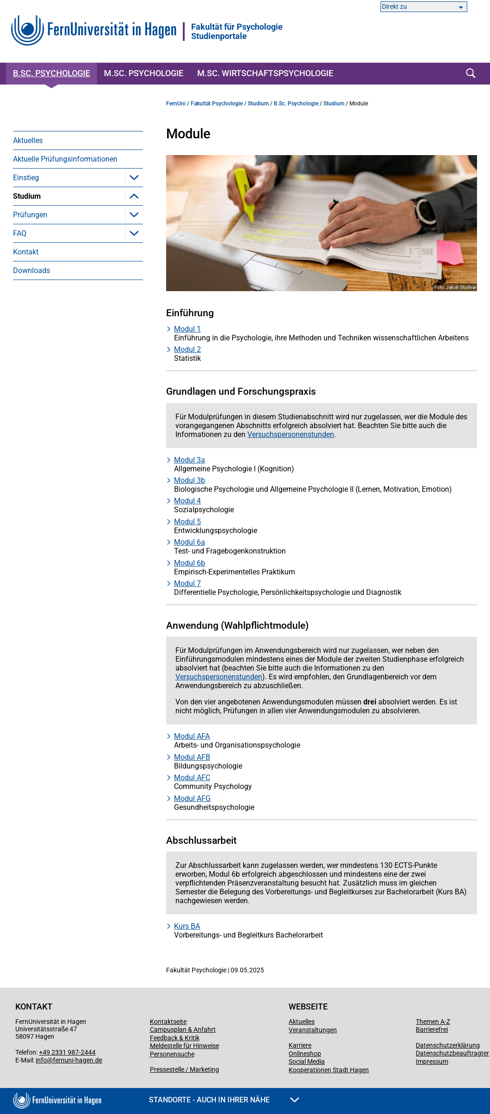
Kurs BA (187, 926)
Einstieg (26, 177)
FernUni (176, 103)
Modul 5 (187, 521)
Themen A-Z (433, 1021)
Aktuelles (28, 140)
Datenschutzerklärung (448, 1045)
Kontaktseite (168, 1021)
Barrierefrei (432, 1029)
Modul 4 (187, 500)
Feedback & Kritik (175, 1038)
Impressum (432, 1061)
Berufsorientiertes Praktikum (73, 252)
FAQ (19, 307)
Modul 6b (189, 563)
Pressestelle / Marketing (184, 1069)
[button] (134, 177)
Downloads (31, 344)
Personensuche (172, 1054)
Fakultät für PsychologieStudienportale (237, 31)
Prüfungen (30, 289)
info (41, 1060)
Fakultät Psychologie (217, 103)
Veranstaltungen (313, 1030)
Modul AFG (192, 798)
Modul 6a (189, 542)
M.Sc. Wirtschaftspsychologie (265, 73)
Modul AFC (192, 777)
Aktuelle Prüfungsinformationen (65, 159)
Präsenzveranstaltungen (66, 233)
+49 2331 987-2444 (67, 1052)
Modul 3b (189, 480)
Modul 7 (187, 583)
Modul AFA (192, 736)
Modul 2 (187, 349)
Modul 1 (187, 329)
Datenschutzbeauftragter (452, 1053)
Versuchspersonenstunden (70, 270)
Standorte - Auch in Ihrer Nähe (224, 1099)
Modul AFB (192, 757)
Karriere (300, 1045)
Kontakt (26, 326)
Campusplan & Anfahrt (183, 1029)
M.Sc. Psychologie (143, 73)
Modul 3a (189, 460)
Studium (27, 196)
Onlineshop (305, 1053)
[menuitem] (78, 140)
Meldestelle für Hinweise (184, 1045)
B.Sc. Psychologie (51, 73)
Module (39, 214)
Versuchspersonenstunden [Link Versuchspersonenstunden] (290, 434)
